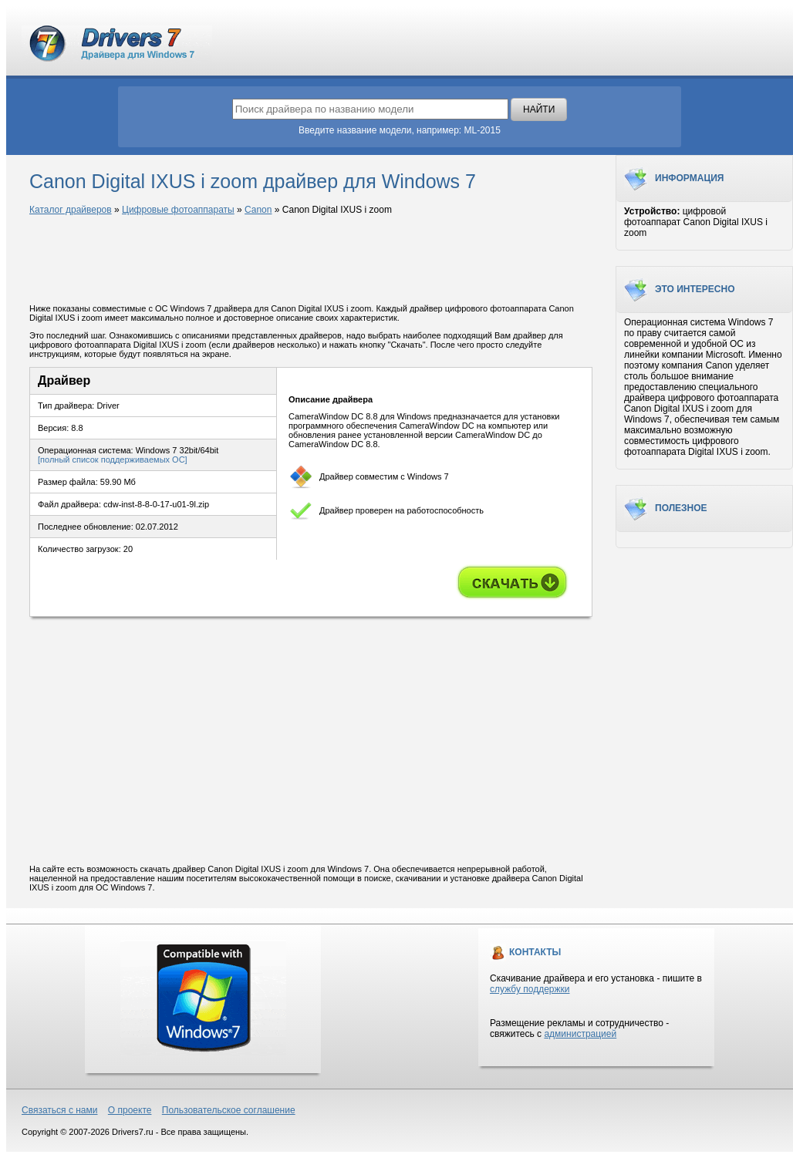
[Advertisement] (310, 260)
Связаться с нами (59, 1110)
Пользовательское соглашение (228, 1110)
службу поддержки (529, 989)
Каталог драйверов (70, 209)
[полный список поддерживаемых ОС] (112, 459)
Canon (258, 209)
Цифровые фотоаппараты (178, 209)
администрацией (580, 1033)
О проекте (130, 1110)
